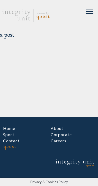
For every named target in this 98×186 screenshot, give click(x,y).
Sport (8, 134)
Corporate (61, 134)
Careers (59, 140)
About (57, 128)
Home (9, 128)
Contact (11, 140)
